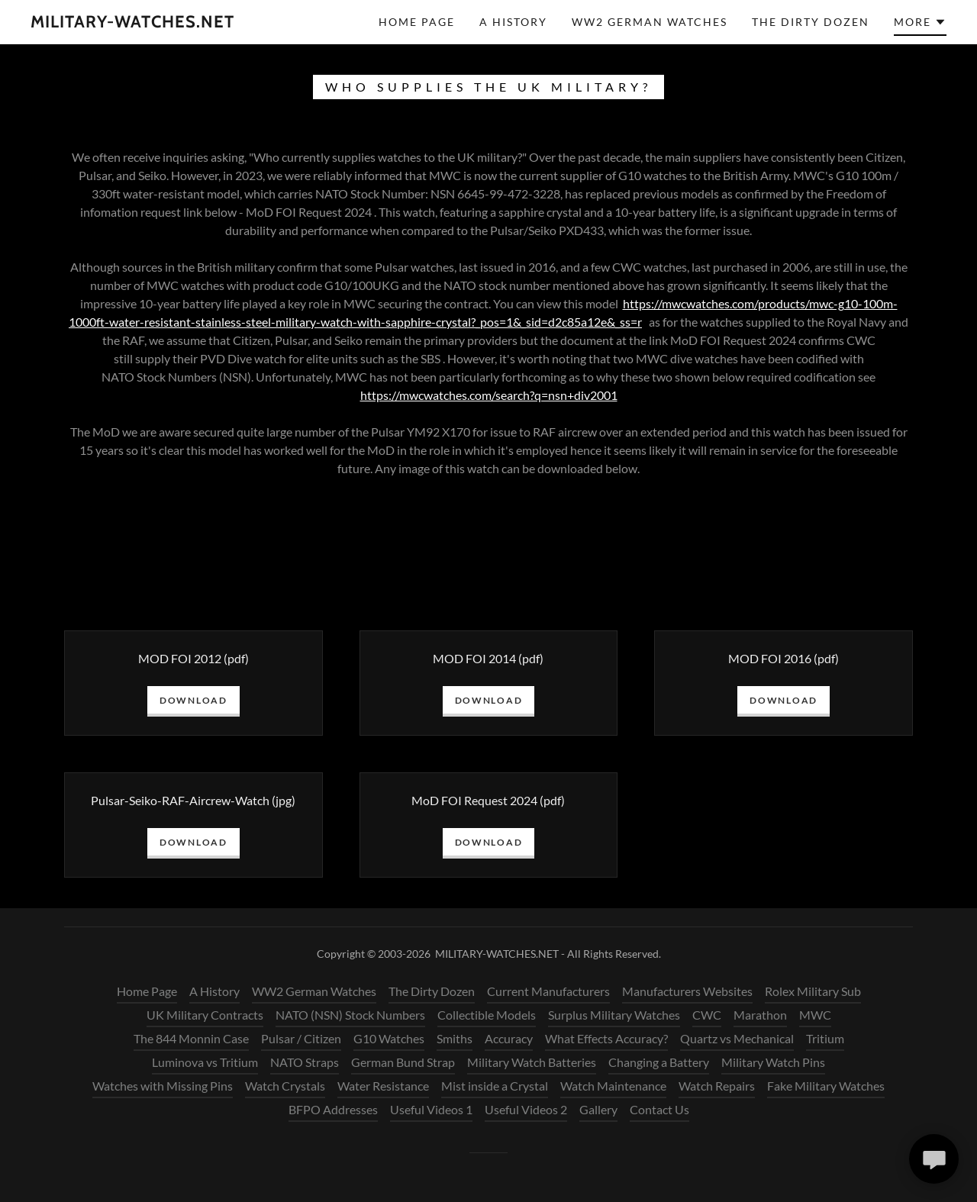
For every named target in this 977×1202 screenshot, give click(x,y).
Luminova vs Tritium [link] (205, 1062)
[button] (920, 24)
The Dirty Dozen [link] (810, 21)
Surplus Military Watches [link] (614, 1014)
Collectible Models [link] (486, 1014)
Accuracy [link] (509, 1038)
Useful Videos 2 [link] (526, 1109)
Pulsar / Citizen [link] (301, 1038)
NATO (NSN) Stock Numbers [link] (350, 1014)
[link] (132, 22)
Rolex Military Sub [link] (813, 991)
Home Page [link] (417, 21)
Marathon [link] (760, 1014)
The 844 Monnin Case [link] (191, 1038)
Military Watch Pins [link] (773, 1062)
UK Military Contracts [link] (205, 1014)
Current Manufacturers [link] (548, 991)
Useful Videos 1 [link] (431, 1109)
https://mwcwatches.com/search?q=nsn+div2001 (488, 395)
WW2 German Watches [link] (649, 21)
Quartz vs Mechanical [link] (737, 1038)
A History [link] (513, 21)
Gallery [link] (598, 1109)
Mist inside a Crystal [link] (494, 1085)
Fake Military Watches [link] (826, 1085)
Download (193, 700)
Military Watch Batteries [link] (531, 1062)
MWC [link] (815, 1014)
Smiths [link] (454, 1038)
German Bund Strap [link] (403, 1062)
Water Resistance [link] (383, 1085)
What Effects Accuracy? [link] (606, 1038)
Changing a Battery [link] (658, 1062)
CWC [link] (706, 1014)
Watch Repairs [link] (717, 1085)
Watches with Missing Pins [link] (162, 1085)
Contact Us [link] (659, 1109)
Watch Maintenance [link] (613, 1085)
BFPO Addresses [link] (333, 1109)
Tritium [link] (825, 1038)
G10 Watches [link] (388, 1038)
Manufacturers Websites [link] (687, 991)
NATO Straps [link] (304, 1062)
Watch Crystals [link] (285, 1085)
